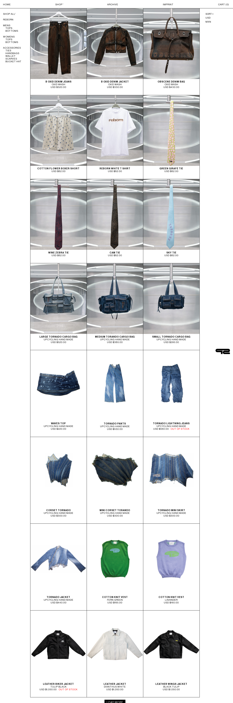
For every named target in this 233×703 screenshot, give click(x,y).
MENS (6, 25)
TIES (8, 50)
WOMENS (9, 36)
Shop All (9, 14)
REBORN (8, 19)
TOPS (8, 28)
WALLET (10, 56)
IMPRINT (168, 4)
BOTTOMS (11, 30)
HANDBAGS (12, 53)
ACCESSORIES (12, 47)
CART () (223, 4)
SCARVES (11, 58)
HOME (7, 4)
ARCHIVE (112, 4)
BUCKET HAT (13, 61)
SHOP (58, 4)
